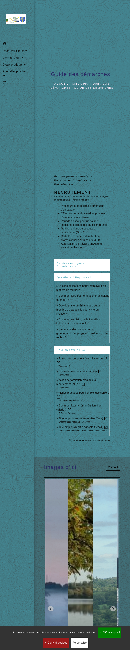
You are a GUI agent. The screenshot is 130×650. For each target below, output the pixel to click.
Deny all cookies (56, 642)
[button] (17, 44)
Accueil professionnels (72, 176)
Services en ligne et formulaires (71, 265)
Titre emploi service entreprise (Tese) (83, 418)
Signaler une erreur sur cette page (89, 440)
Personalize (79, 642)
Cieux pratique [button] (13, 64)
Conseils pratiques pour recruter (80, 371)
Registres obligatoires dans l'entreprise (84, 224)
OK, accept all (110, 632)
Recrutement (63, 184)
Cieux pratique (86, 83)
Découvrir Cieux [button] (14, 51)
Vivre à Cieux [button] (12, 58)
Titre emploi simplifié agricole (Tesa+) (83, 427)
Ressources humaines (71, 180)
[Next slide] (113, 608)
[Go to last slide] (50, 608)
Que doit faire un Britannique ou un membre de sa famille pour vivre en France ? (78, 309)
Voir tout (113, 467)
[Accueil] (17, 20)
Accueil (61, 83)
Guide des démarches (93, 87)
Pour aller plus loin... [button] (16, 71)
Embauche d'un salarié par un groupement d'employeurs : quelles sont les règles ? (82, 333)
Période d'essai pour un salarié (79, 221)
